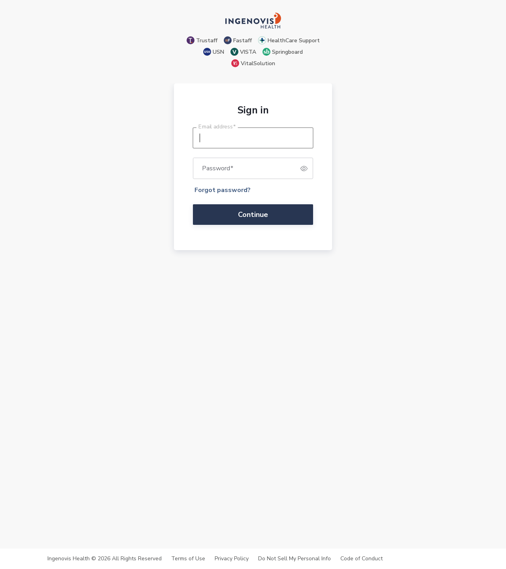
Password (217, 168)
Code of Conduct (361, 559)
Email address (217, 126)
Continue (253, 214)
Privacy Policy (232, 559)
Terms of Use (188, 559)
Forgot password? (222, 190)
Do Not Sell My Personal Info (294, 559)
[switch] (304, 168)
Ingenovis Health (68, 558)
